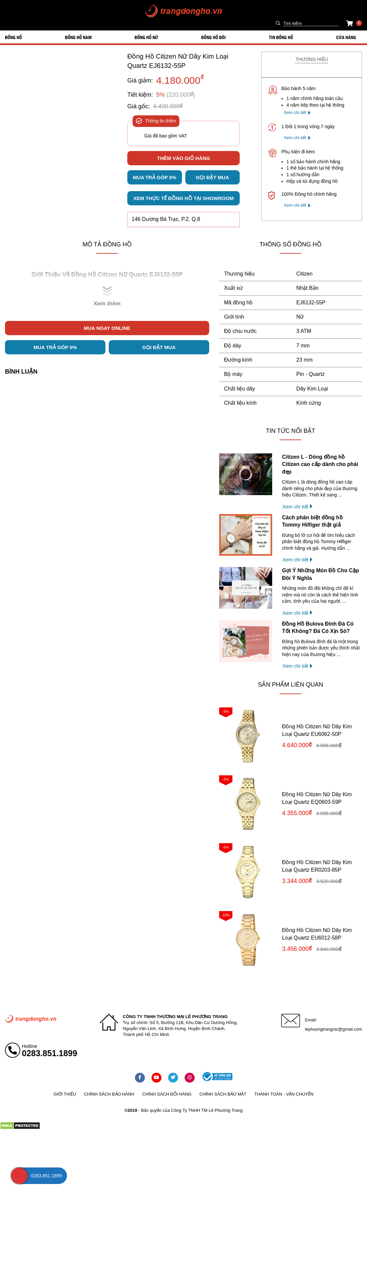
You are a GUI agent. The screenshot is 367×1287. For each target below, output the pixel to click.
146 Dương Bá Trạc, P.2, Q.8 (166, 219)
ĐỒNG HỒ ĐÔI (213, 37)
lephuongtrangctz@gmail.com (333, 1029)
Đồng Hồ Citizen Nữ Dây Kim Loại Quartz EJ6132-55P (177, 61)
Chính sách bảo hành (109, 1094)
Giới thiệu (64, 1094)
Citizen (304, 274)
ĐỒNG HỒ (13, 37)
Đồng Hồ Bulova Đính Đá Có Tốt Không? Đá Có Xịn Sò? (318, 627)
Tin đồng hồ (281, 37)
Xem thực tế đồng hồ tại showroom (183, 198)
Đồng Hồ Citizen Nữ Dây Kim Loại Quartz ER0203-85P (317, 865)
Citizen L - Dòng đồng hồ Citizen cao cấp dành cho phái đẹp (320, 464)
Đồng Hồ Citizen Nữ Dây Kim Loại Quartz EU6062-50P (317, 730)
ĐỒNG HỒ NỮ (146, 37)
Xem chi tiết (295, 112)
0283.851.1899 (49, 1053)
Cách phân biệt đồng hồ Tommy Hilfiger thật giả (312, 521)
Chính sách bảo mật (223, 1094)
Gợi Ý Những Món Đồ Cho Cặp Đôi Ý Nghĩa (320, 574)
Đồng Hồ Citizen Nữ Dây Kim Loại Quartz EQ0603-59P (317, 798)
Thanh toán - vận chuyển (283, 1094)
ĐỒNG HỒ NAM (78, 37)
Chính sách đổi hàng (167, 1094)
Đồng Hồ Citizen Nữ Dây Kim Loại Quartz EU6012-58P (317, 933)
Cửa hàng (346, 37)
